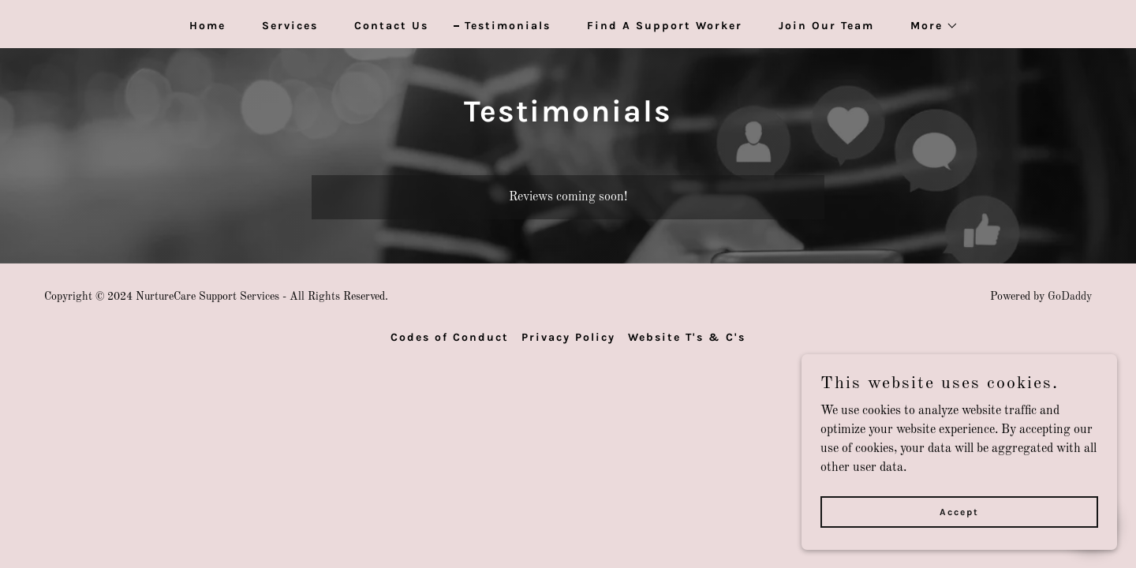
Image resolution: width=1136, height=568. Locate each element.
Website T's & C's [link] (687, 337)
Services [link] (290, 25)
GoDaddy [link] (1070, 296)
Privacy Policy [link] (568, 337)
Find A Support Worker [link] (664, 25)
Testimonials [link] (508, 25)
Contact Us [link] (391, 25)
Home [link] (207, 25)
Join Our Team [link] (826, 25)
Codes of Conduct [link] (449, 337)
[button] (928, 26)
